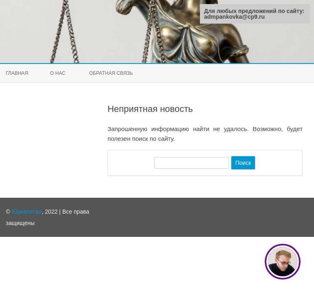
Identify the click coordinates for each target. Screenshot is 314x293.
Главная (17, 73)
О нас (58, 73)
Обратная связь (111, 73)
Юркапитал (27, 211)
